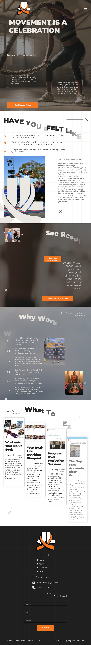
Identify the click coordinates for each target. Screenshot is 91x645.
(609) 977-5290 (43, 588)
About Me (43, 564)
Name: (27, 601)
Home (41, 560)
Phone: (27, 618)
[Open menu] (85, 8)
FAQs (41, 572)
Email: (27, 609)
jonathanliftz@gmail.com (48, 583)
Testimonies (44, 568)
